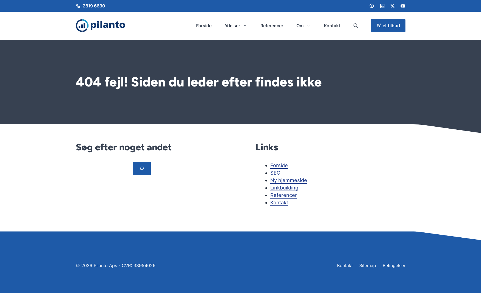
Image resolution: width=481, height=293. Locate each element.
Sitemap (367, 265)
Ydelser (239, 25)
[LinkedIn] (382, 6)
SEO (275, 173)
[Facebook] (371, 5)
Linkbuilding (284, 188)
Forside (204, 25)
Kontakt (332, 25)
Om (306, 25)
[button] (356, 25)
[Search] (142, 168)
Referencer (271, 25)
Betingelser (394, 265)
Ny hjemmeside (288, 180)
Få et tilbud (388, 25)
